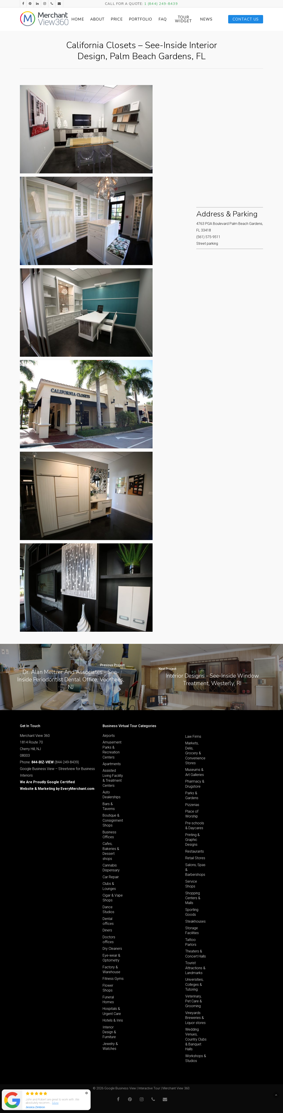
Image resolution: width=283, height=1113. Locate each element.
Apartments (112, 764)
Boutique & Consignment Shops (113, 820)
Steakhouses (195, 921)
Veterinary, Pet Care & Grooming (193, 1001)
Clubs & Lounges (109, 886)
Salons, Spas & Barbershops (195, 870)
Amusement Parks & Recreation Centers (112, 749)
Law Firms (193, 736)
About (99, 19)
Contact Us (246, 19)
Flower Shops (108, 987)
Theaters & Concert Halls (195, 953)
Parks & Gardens (191, 795)
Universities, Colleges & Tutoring (194, 984)
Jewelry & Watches (110, 1046)
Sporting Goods (191, 912)
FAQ (164, 19)
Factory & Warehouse (111, 969)
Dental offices (108, 921)
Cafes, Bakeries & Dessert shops (111, 851)
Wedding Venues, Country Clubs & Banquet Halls (196, 1039)
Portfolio (142, 19)
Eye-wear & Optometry (111, 957)
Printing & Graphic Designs (192, 840)
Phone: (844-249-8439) (49, 762)
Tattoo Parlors (190, 942)
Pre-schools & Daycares (194, 825)
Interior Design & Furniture (109, 1032)
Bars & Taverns (109, 806)
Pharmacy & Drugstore (194, 783)
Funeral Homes (108, 999)
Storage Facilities (192, 930)
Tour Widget (184, 19)
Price (118, 19)
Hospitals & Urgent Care (112, 1011)
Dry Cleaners (112, 948)
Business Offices (109, 834)
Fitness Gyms (113, 978)
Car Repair (111, 877)
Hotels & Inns (113, 1020)
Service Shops (191, 883)
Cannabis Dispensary (111, 867)
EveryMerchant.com (77, 789)
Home (79, 19)
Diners (107, 930)
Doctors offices (109, 939)
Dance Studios (108, 909)
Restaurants (194, 851)
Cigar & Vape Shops (113, 897)
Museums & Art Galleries (194, 772)
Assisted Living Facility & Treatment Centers (113, 777)
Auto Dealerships (111, 794)
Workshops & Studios (195, 1058)
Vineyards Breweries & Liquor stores (195, 1018)
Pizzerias (192, 805)
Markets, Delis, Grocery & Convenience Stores (195, 753)
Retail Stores (195, 858)
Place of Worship (191, 813)
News (207, 19)
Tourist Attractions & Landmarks (195, 968)
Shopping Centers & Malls (192, 898)
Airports (109, 736)
